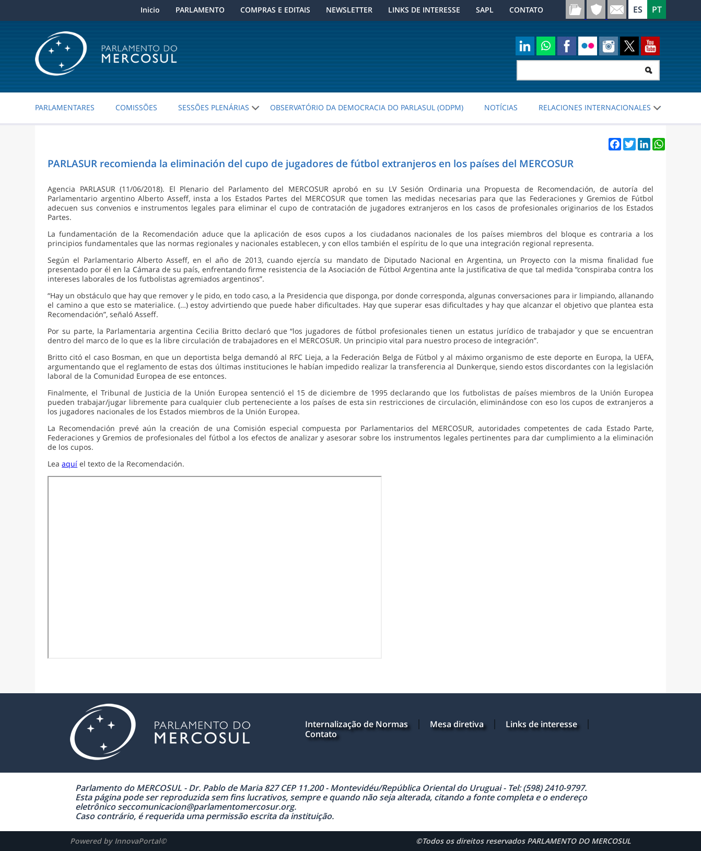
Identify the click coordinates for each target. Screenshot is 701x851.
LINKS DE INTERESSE (424, 10)
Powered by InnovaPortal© (118, 841)
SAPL (485, 10)
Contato (321, 734)
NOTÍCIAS (501, 107)
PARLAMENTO (200, 10)
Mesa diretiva (457, 724)
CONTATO (526, 10)
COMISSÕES (136, 107)
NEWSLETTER (349, 10)
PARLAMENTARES (65, 107)
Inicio (150, 10)
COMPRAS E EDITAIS (275, 10)
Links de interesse (541, 724)
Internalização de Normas (356, 724)
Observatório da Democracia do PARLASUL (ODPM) (366, 107)
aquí (69, 464)
